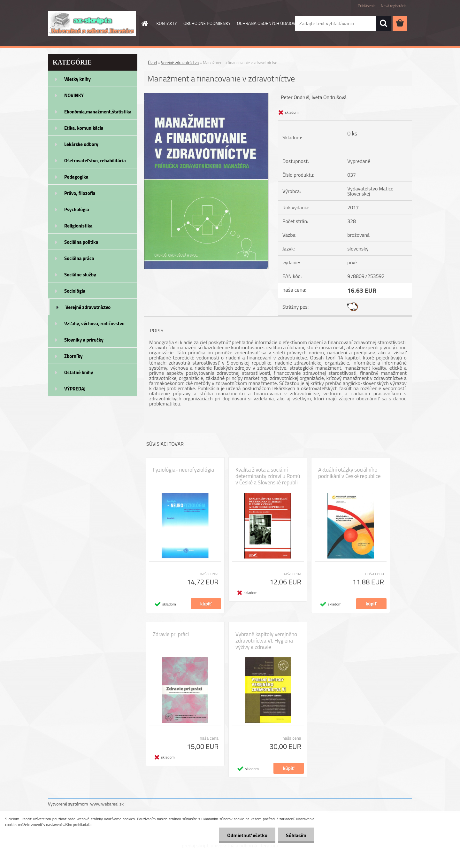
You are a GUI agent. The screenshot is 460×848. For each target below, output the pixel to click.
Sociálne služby (80, 274)
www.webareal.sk (107, 803)
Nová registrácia (394, 6)
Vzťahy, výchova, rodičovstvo (94, 323)
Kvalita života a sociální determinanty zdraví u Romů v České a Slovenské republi (267, 476)
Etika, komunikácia (83, 128)
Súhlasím (296, 835)
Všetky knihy (77, 79)
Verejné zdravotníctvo (88, 307)
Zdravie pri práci (171, 634)
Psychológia (76, 209)
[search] (383, 23)
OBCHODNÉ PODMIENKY (207, 23)
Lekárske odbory (81, 144)
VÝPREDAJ (75, 388)
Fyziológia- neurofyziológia (183, 469)
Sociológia (74, 291)
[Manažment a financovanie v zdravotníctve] (206, 95)
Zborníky (73, 356)
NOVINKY (74, 95)
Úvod (152, 62)
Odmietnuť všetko (247, 835)
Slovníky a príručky (83, 339)
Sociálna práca (79, 258)
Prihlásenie (366, 6)
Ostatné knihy (78, 372)
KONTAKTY (167, 23)
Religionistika (78, 225)
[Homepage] (144, 23)
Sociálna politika (81, 242)
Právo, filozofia (80, 193)
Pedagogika (76, 177)
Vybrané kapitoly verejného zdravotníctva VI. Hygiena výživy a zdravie (266, 640)
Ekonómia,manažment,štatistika (98, 111)
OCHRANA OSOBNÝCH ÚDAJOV (266, 23)
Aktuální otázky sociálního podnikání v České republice (349, 472)
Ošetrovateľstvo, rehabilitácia (95, 160)
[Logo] (92, 24)
